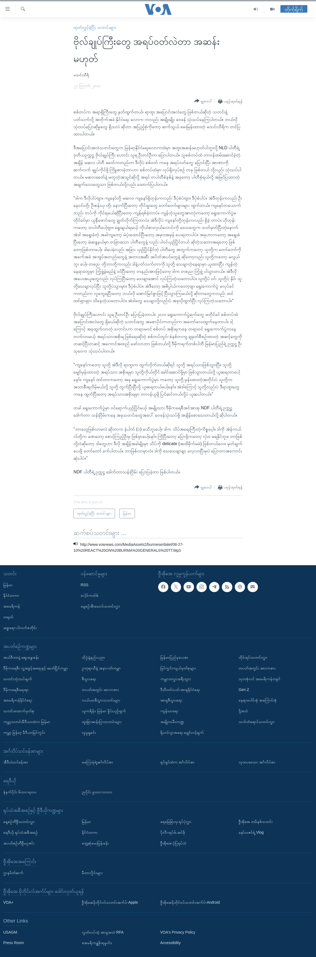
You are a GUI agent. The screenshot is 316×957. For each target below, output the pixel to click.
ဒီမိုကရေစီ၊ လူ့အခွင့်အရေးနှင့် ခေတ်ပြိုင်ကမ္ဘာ (35, 668)
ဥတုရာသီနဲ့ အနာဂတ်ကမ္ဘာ (101, 668)
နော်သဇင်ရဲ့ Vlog (251, 832)
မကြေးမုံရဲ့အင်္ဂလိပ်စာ (97, 762)
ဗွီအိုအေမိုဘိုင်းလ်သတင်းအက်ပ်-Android (190, 902)
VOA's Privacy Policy (177, 932)
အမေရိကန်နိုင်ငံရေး (17, 700)
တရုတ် (8, 617)
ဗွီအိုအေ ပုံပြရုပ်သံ (173, 843)
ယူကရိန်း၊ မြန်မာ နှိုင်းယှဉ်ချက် (104, 711)
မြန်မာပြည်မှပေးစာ (174, 657)
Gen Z (244, 689)
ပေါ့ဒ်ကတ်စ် (89, 595)
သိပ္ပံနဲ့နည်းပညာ (93, 657)
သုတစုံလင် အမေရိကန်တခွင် (259, 679)
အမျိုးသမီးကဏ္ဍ (172, 722)
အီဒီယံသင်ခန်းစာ (15, 762)
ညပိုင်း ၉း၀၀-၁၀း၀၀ (97, 792)
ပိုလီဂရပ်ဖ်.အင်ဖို (172, 832)
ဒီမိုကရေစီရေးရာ (16, 689)
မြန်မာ (7, 584)
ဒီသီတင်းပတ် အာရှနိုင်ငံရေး (180, 689)
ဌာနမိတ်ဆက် (13, 873)
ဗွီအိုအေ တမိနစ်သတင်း (256, 821)
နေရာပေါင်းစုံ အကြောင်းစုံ (258, 700)
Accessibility (170, 943)
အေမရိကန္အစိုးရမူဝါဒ (97, 943)
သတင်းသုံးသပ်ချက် (17, 679)
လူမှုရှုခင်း (89, 732)
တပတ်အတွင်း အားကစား (100, 689)
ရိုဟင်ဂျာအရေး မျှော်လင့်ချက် (182, 732)
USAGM (10, 932)
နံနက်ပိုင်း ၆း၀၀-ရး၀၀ (19, 792)
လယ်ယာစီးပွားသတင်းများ (101, 700)
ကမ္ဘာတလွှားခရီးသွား (175, 679)
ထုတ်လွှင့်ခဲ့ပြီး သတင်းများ (94, 27)
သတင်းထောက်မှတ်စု (18, 711)
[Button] (203, 101)
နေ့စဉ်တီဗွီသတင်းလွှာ (19, 821)
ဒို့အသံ (243, 711)
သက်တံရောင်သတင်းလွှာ (257, 722)
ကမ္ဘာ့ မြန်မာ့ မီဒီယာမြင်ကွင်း (24, 732)
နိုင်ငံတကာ (11, 595)
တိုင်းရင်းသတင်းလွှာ (253, 657)
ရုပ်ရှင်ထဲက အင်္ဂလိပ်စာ (177, 762)
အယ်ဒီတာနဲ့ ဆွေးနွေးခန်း (21, 657)
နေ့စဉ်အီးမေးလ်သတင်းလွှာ (100, 606)
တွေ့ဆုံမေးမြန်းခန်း (95, 843)
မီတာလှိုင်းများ (92, 873)
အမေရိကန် (11, 606)
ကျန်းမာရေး (169, 711)
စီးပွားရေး (89, 679)
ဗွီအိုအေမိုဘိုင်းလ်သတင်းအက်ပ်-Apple (110, 902)
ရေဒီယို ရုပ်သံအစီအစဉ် (20, 832)
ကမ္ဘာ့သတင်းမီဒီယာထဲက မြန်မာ (26, 722)
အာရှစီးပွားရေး (171, 700)
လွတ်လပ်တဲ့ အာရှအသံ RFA (103, 932)
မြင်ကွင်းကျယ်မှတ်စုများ (178, 668)
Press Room (13, 943)
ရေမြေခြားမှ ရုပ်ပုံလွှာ (176, 821)
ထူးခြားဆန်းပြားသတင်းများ (101, 722)
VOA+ (8, 902)
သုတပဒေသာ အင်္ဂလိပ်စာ (257, 762)
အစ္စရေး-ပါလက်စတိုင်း (20, 628)
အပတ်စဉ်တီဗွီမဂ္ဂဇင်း (18, 843)
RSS (85, 584)
